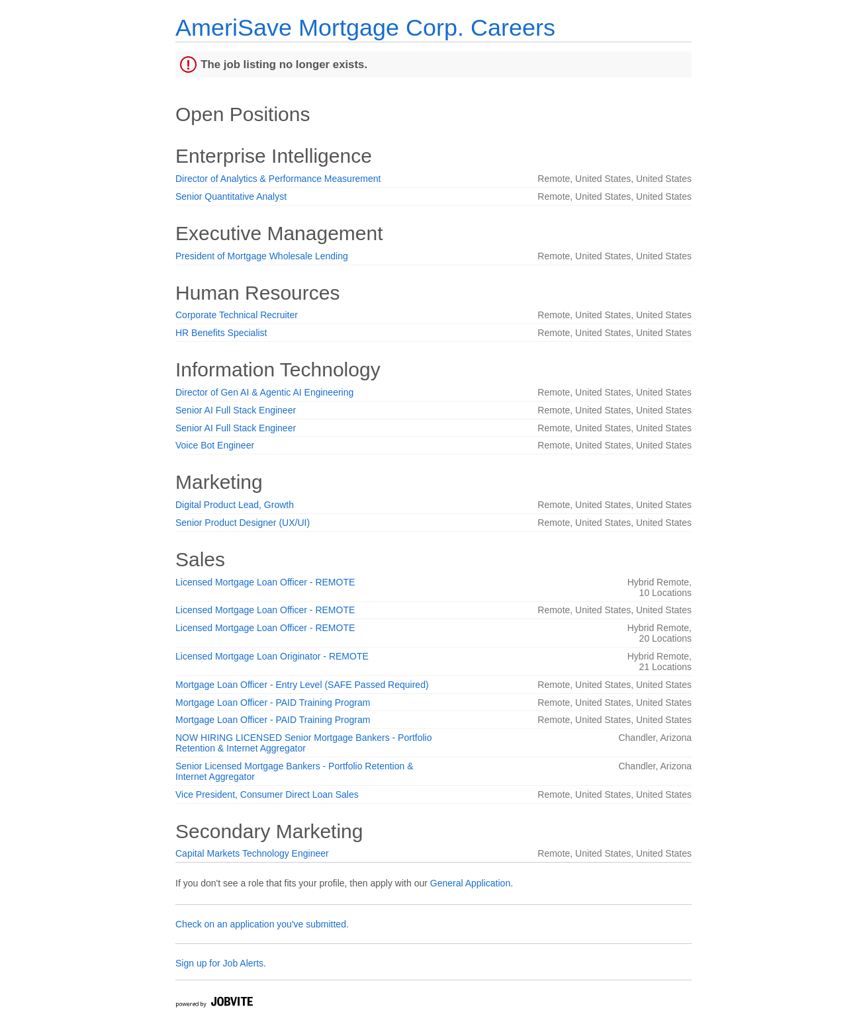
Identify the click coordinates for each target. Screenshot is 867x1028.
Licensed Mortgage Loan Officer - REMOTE (265, 582)
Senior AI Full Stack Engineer (235, 410)
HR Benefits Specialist (221, 332)
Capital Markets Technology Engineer (252, 853)
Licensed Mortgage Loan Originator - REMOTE (272, 656)
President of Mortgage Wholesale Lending (261, 256)
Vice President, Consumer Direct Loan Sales (267, 794)
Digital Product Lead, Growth (234, 504)
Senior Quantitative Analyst (231, 196)
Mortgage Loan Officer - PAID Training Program (272, 702)
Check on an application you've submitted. (262, 924)
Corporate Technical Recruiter (236, 315)
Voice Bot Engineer (214, 445)
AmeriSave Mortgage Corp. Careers (365, 27)
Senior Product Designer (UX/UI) (242, 522)
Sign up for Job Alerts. (220, 963)
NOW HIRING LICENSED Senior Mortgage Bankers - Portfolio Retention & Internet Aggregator (303, 742)
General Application (470, 883)
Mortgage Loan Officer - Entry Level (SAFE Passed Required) (302, 684)
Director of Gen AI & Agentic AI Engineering (264, 392)
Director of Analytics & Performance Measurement (278, 178)
